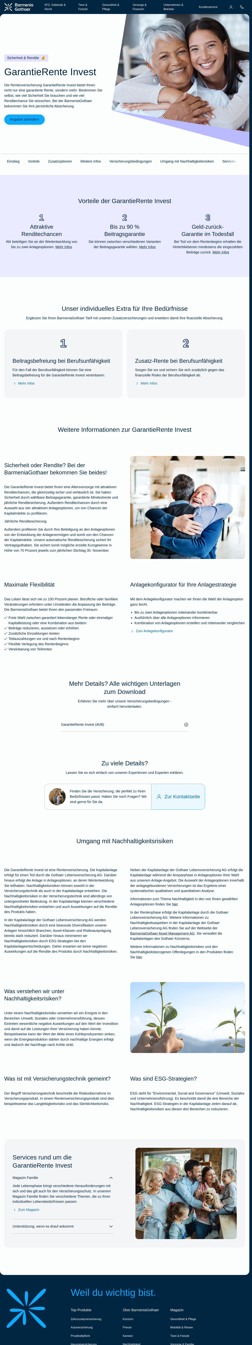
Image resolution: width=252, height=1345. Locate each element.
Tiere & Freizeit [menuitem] (83, 7)
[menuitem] (231, 7)
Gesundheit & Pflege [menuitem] (110, 7)
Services (229, 161)
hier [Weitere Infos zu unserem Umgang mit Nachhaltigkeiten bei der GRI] (175, 904)
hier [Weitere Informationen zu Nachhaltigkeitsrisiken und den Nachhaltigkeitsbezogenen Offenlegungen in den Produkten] (139, 957)
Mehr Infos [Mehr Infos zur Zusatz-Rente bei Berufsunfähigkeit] (146, 383)
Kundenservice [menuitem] (208, 6)
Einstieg (13, 161)
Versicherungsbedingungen (130, 161)
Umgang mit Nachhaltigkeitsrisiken (187, 161)
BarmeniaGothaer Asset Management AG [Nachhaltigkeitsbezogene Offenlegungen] (162, 933)
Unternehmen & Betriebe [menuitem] (173, 7)
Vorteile (34, 161)
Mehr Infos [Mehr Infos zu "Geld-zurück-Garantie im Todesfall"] (221, 252)
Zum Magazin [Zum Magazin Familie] (26, 1210)
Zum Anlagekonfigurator (151, 631)
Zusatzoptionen (60, 161)
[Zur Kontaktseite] (178, 796)
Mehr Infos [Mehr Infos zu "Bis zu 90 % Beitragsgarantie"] (147, 247)
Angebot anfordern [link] (24, 119)
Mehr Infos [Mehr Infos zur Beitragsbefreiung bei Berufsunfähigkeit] (24, 383)
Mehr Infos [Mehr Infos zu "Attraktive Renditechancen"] (64, 247)
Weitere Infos (90, 161)
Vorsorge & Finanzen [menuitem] (140, 7)
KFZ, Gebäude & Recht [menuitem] (55, 7)
